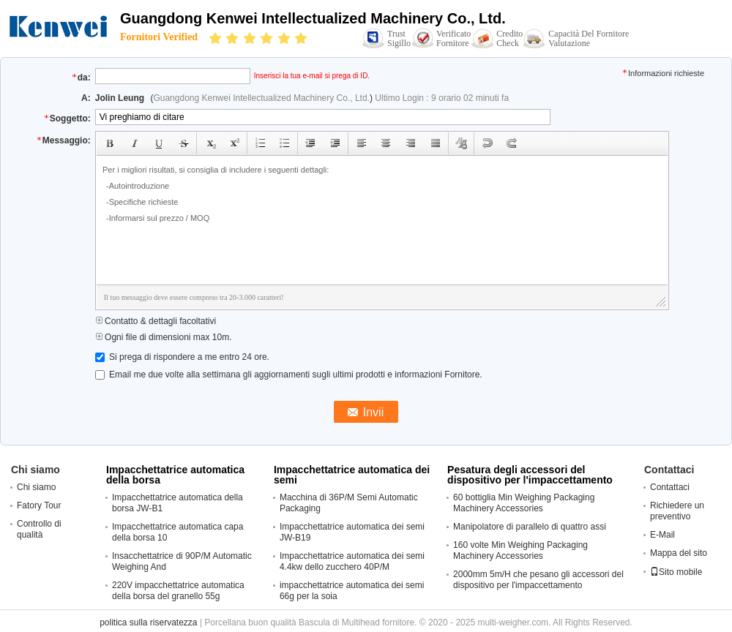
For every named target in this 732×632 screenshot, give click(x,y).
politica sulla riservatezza (148, 622)
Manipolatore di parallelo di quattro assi (529, 527)
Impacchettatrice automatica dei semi (352, 475)
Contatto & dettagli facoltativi (155, 321)
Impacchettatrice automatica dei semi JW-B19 (352, 532)
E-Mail (662, 535)
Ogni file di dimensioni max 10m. (163, 337)
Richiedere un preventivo (677, 511)
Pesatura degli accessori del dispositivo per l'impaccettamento (530, 475)
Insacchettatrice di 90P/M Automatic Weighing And (182, 561)
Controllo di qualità (39, 529)
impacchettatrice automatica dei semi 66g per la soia (352, 590)
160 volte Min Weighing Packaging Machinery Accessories (520, 550)
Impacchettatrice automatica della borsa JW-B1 (177, 503)
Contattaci (670, 487)
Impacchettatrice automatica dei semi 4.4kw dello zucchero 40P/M (352, 561)
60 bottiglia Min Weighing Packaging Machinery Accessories (523, 503)
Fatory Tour (39, 505)
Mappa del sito (678, 553)
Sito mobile (676, 572)
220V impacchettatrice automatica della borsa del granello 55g (178, 590)
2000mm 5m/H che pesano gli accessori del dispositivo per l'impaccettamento (538, 579)
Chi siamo (36, 487)
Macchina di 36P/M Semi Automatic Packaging (349, 503)
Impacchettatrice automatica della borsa (175, 475)
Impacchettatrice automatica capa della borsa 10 (177, 532)
